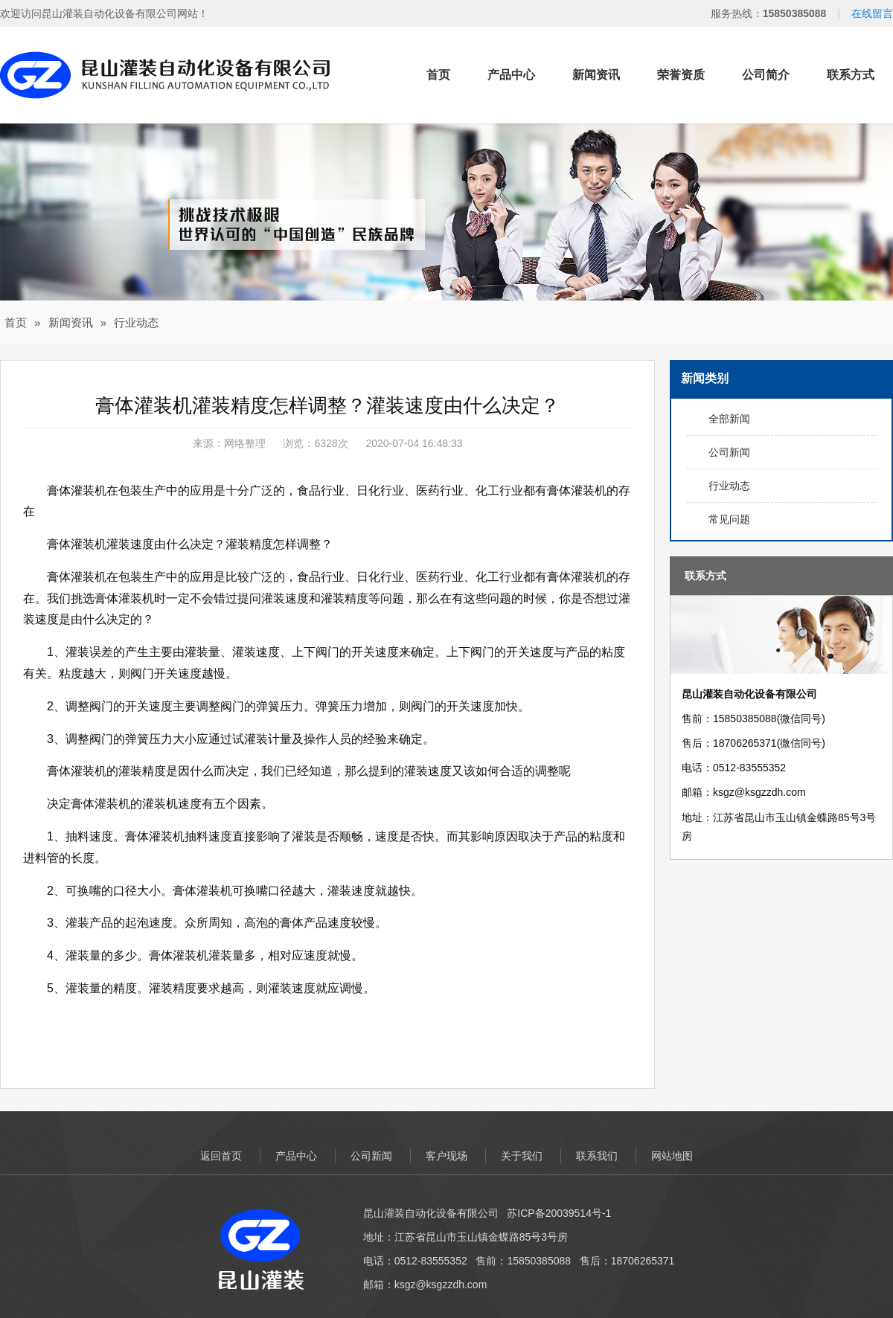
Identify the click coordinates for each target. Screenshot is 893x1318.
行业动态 (136, 322)
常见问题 (729, 519)
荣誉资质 (681, 74)
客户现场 (446, 1156)
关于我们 (521, 1156)
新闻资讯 (596, 74)
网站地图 (672, 1156)
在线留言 (872, 13)
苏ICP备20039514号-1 (559, 1213)
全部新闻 (729, 419)
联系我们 (597, 1156)
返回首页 (221, 1156)
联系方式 (850, 74)
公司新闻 (729, 452)
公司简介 (766, 74)
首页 (438, 74)
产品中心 (511, 74)
